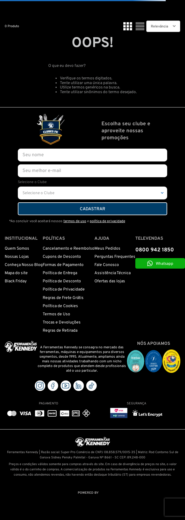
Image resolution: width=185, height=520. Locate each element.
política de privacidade (107, 221)
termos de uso (74, 221)
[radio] (128, 26)
